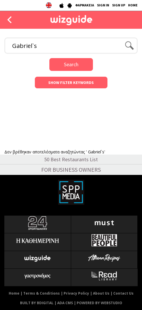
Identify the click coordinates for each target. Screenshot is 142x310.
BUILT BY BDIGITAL (36, 302)
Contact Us (123, 293)
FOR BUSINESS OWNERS (71, 169)
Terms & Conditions (41, 293)
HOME (133, 5)
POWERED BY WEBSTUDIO (99, 302)
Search (71, 64)
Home (14, 293)
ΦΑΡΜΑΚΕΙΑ (84, 5)
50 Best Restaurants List (71, 159)
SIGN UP (118, 5)
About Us (101, 293)
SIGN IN (103, 5)
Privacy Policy (76, 293)
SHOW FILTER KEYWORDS (71, 82)
